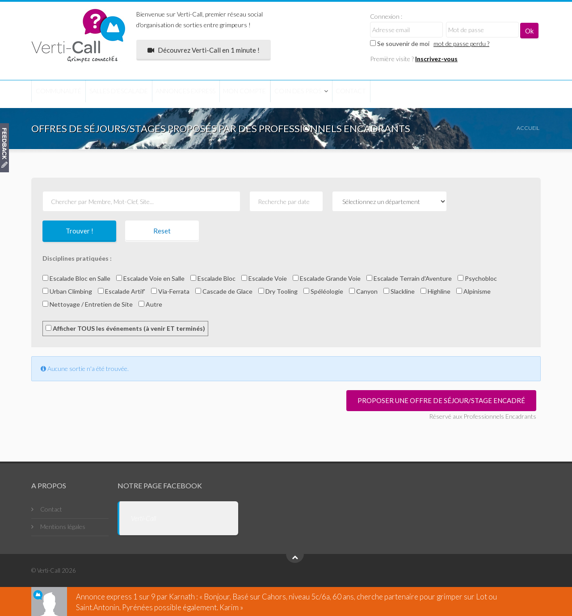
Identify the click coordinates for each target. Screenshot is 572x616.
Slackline (399, 291)
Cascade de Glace (223, 291)
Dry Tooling (278, 291)
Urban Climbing (67, 291)
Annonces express (224, 93)
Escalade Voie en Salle (150, 278)
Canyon (363, 291)
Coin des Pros (368, 93)
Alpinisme (473, 291)
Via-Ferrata (170, 291)
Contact (436, 93)
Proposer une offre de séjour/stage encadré (441, 400)
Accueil (528, 128)
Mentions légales (62, 526)
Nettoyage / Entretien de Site (87, 304)
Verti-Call (143, 518)
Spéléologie (323, 291)
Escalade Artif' (121, 291)
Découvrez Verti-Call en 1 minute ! (203, 50)
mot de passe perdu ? (461, 43)
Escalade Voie (264, 278)
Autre (150, 304)
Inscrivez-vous (436, 58)
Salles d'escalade (141, 93)
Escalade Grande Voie (327, 278)
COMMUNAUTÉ (66, 93)
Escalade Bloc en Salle (76, 278)
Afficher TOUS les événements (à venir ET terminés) (125, 328)
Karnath (182, 596)
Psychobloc (477, 278)
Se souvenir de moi (399, 43)
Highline (435, 291)
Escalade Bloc (213, 278)
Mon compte (300, 93)
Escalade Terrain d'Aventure (409, 278)
